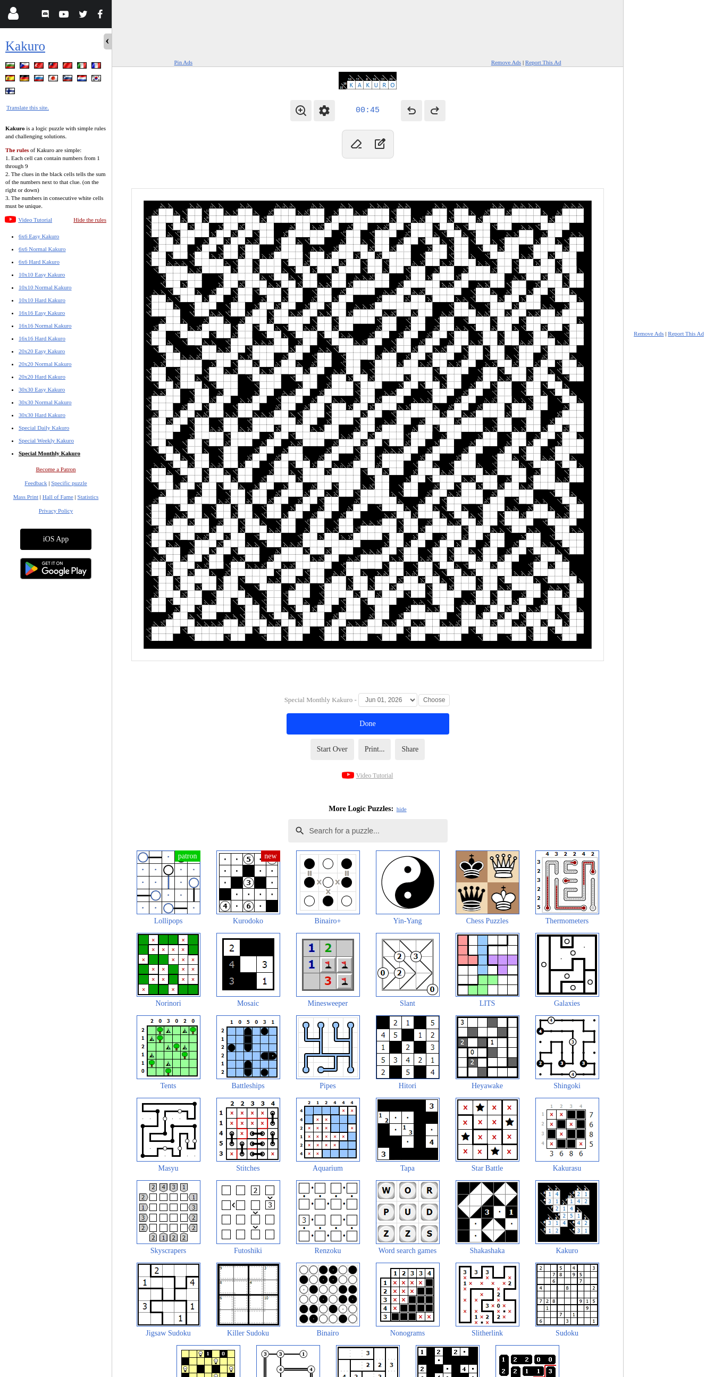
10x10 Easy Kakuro (42, 274)
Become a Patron (55, 469)
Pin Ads (183, 62)
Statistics (88, 497)
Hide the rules (89, 219)
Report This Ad (543, 62)
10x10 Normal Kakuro (45, 287)
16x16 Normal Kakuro (45, 325)
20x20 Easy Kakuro (42, 351)
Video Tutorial (35, 219)
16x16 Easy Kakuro (42, 313)
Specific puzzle (69, 483)
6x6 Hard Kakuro (39, 261)
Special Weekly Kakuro (46, 440)
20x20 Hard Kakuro (42, 376)
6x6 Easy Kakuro (39, 236)
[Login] (13, 16)
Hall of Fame (58, 497)
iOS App (56, 539)
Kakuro (25, 46)
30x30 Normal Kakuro (45, 402)
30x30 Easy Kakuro (42, 389)
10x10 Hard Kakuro (42, 300)
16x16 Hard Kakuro (42, 338)
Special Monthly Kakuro (49, 453)
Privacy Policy (56, 510)
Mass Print (25, 497)
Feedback (35, 483)
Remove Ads (506, 62)
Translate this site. (27, 107)
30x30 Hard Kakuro (42, 415)
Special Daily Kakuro (44, 427)
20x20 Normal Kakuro (45, 364)
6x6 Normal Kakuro (42, 249)
